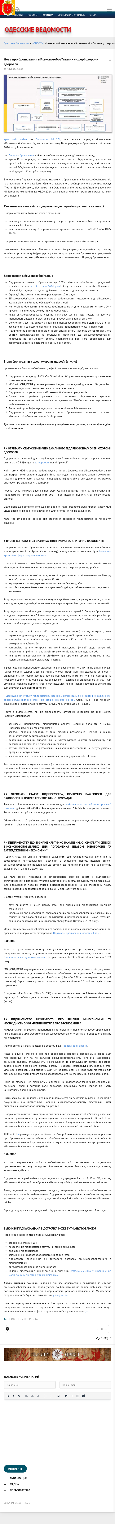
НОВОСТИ (38, 43)
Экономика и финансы (71, 15)
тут (86, 1311)
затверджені (42, 462)
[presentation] (33, 1453)
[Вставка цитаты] (66, 1396)
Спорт (93, 15)
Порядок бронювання (21, 155)
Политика (47, 15)
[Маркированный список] (45, 1396)
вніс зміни (19, 139)
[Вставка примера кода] (72, 1396)
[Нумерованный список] (51, 1396)
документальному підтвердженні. (25, 957)
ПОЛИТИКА (31, 1319)
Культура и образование (21, 19)
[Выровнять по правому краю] (38, 1396)
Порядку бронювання (74, 1045)
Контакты (86, 19)
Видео (62, 19)
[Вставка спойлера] (78, 1396)
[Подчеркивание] (19, 1396)
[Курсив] (13, 1396)
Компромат (47, 19)
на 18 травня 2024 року (45, 286)
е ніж (55, 699)
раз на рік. (67, 699)
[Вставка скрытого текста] (83, 1396)
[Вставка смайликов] (59, 1396)
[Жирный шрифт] (8, 1396)
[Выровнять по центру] (32, 1396)
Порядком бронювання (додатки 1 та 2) (76, 933)
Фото (73, 19)
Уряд (8, 139)
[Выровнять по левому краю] (26, 1396)
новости (32, 15)
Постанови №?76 (46, 139)
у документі (60, 1295)
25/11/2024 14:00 (13, 69)
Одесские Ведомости (16, 43)
